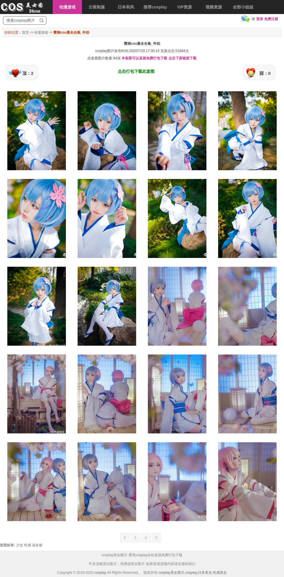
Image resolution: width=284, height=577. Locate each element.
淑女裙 (37, 545)
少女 (19, 545)
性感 (27, 545)
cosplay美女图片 (171, 573)
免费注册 (271, 19)
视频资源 (214, 7)
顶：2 (27, 73)
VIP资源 (184, 7)
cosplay (100, 573)
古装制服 (96, 7)
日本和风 (126, 7)
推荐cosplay (155, 7)
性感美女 (220, 573)
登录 (259, 19)
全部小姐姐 (243, 7)
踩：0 (265, 73)
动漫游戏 (67, 7)
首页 (25, 32)
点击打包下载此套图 (136, 71)
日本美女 (205, 573)
